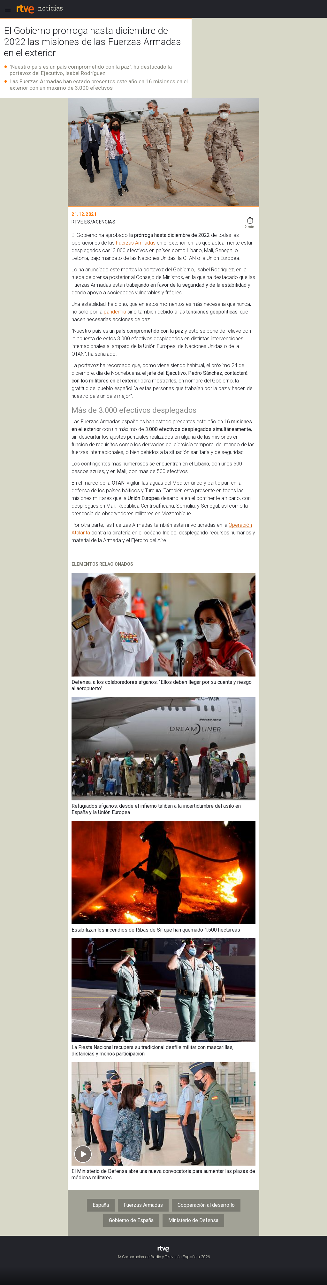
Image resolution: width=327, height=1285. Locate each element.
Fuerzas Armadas (136, 243)
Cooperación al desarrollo (206, 1205)
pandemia (115, 312)
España (101, 1205)
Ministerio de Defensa (193, 1220)
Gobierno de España (131, 1220)
